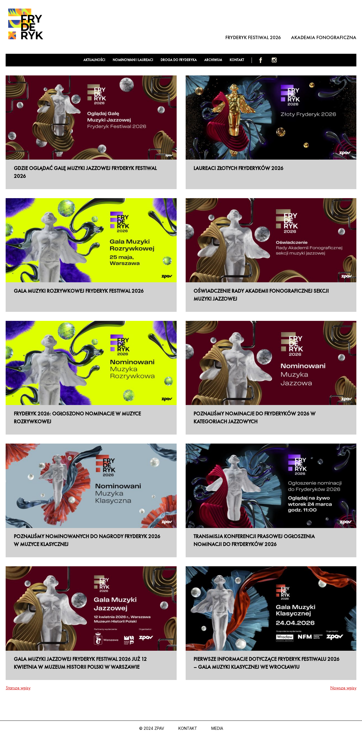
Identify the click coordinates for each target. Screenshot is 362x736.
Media (217, 728)
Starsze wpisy (18, 688)
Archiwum (213, 60)
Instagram (274, 60)
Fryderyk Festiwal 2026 (253, 37)
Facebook (260, 60)
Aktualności (94, 60)
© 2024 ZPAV (151, 728)
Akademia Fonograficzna (323, 37)
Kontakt (237, 60)
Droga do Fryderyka (179, 60)
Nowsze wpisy (343, 688)
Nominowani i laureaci (133, 60)
